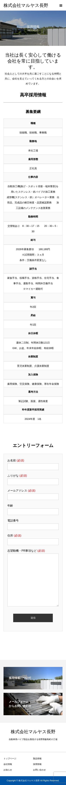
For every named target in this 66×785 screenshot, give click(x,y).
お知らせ (8, 770)
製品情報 (37, 758)
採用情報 (37, 764)
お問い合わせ (39, 770)
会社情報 (8, 764)
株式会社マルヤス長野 (26, 5)
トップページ (10, 758)
